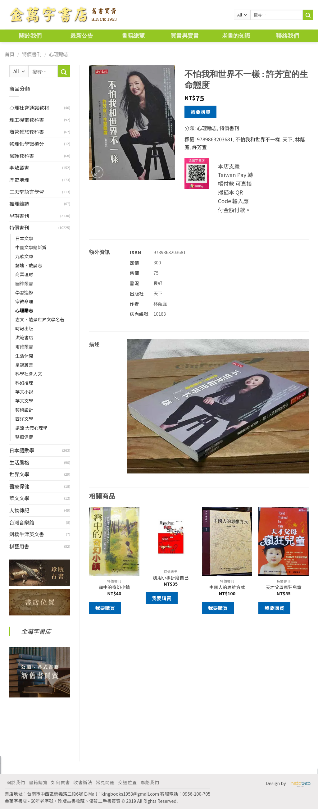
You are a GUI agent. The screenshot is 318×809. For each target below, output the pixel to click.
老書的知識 (236, 35)
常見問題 (105, 782)
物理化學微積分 (26, 143)
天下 (288, 139)
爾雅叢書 (24, 346)
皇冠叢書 (24, 364)
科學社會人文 (28, 373)
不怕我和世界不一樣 (257, 139)
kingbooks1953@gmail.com (130, 793)
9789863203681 (215, 139)
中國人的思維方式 (227, 587)
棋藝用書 (19, 546)
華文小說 (24, 391)
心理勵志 (59, 54)
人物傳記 (19, 510)
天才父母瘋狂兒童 (284, 587)
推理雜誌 (19, 203)
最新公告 (81, 35)
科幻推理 (24, 382)
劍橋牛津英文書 (26, 534)
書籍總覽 (133, 35)
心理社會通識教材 (29, 107)
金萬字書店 (36, 631)
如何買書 (60, 782)
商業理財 (24, 274)
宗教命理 (24, 301)
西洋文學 (24, 418)
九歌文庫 (24, 256)
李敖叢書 (19, 167)
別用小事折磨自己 (171, 578)
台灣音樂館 (21, 522)
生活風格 (19, 462)
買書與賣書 (184, 35)
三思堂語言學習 (26, 191)
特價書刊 (32, 54)
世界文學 (19, 474)
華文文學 (24, 400)
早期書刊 (19, 215)
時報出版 (24, 328)
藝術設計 (24, 409)
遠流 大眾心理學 (31, 427)
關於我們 (30, 35)
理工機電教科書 (26, 119)
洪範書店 (24, 337)
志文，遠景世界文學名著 (39, 319)
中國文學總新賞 (31, 247)
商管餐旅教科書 (26, 131)
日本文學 (24, 238)
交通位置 (127, 782)
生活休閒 (24, 355)
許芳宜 (199, 147)
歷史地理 (19, 179)
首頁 (10, 54)
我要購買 (201, 111)
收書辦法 (83, 782)
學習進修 (24, 292)
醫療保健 (24, 436)
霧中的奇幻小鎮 (114, 587)
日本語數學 (21, 450)
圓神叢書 (24, 283)
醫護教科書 (21, 155)
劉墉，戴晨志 (28, 265)
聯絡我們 (287, 35)
